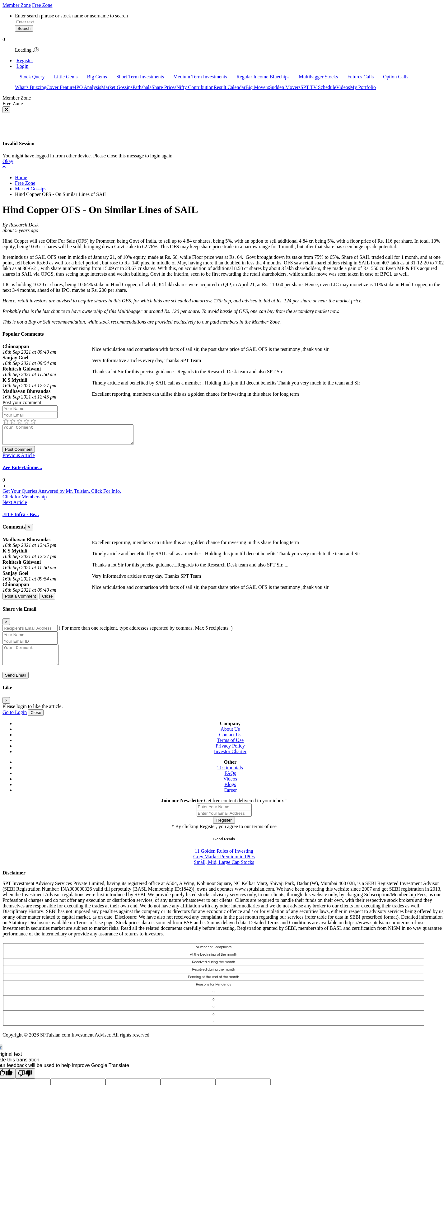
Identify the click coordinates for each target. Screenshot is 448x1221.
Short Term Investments (140, 76)
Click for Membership (24, 500)
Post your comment (21, 402)
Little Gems (65, 76)
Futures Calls (360, 76)
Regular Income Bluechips (263, 76)
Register (24, 60)
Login (22, 66)
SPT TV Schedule (318, 87)
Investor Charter (230, 759)
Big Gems (97, 76)
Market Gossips (117, 87)
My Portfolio (363, 87)
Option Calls (395, 76)
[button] (224, 39)
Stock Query (32, 76)
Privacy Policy (230, 753)
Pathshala (142, 87)
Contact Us (230, 742)
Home (21, 177)
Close (47, 600)
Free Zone (42, 5)
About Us (230, 736)
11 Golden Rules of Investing (224, 858)
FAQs (230, 780)
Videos (343, 87)
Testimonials (230, 775)
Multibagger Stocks (318, 76)
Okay (7, 161)
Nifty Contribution (195, 87)
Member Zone (16, 5)
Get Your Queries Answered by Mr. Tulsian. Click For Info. (61, 494)
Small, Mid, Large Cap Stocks (224, 869)
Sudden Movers (285, 87)
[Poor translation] (25, 1081)
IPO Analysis (88, 87)
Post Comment (18, 453)
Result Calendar (229, 87)
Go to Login (14, 719)
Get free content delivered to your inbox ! (245, 808)
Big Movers (257, 87)
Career (230, 797)
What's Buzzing (30, 87)
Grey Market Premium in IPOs (223, 864)
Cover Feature (60, 87)
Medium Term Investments (200, 76)
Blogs (230, 792)
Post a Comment (20, 600)
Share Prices (164, 87)
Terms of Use (230, 747)
